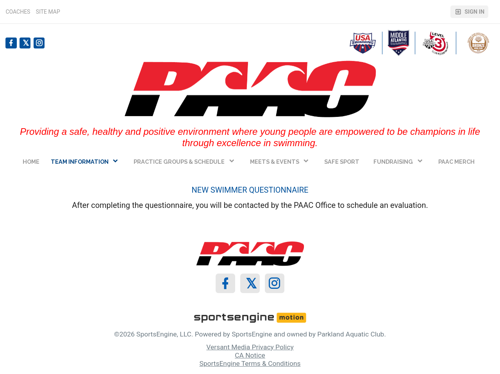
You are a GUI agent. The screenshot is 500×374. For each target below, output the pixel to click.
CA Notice (250, 355)
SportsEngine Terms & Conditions (249, 363)
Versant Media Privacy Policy (249, 347)
